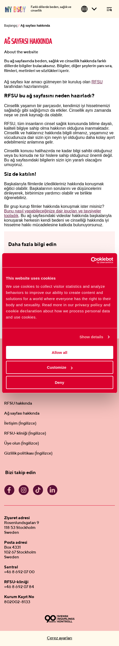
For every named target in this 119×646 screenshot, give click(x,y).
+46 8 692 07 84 (19, 587)
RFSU (97, 82)
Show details (91, 337)
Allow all (59, 352)
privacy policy (88, 305)
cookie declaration (24, 311)
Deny (59, 382)
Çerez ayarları (59, 638)
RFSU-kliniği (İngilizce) (25, 434)
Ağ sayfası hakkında (21, 414)
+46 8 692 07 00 (19, 572)
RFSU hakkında (18, 404)
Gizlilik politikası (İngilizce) (28, 454)
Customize (59, 367)
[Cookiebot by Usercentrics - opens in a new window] (90, 260)
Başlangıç (11, 25)
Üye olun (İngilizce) (21, 444)
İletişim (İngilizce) (20, 424)
